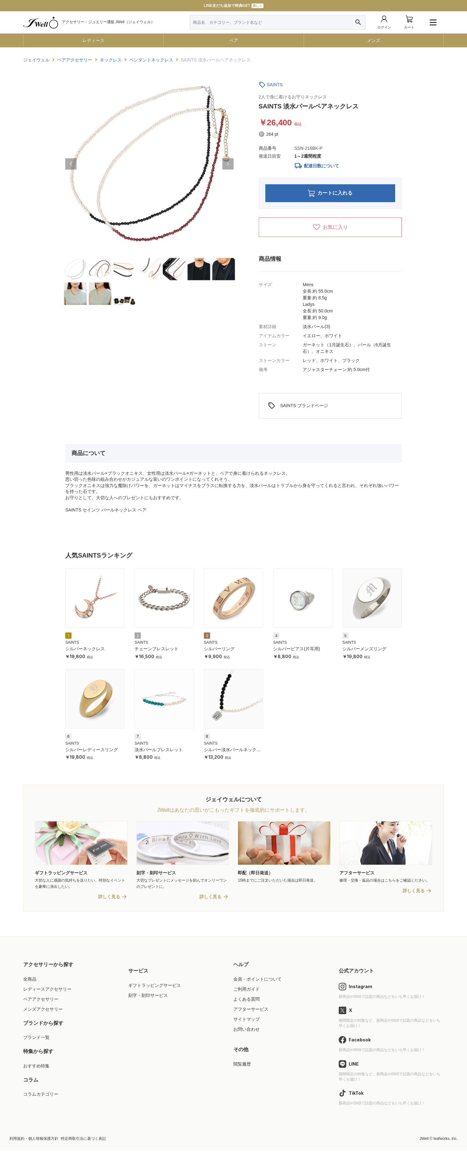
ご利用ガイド (246, 991)
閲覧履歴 (242, 1066)
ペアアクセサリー (40, 1001)
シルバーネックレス (85, 650)
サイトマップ (246, 1021)
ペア (233, 40)
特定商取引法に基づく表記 (83, 1141)
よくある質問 (246, 1001)
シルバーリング (219, 650)
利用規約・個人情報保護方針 (33, 1141)
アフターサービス (250, 1011)
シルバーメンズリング (364, 650)
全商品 (29, 981)
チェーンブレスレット (156, 650)
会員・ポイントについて (257, 981)
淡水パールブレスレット (159, 751)
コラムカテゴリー (40, 1096)
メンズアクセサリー (43, 1011)
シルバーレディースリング (91, 751)
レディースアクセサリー (47, 991)
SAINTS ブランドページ (298, 407)
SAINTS (275, 84)
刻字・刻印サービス (148, 997)
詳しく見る (109, 899)
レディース (93, 40)
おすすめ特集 (36, 1068)
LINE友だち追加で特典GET (233, 5)
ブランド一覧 (36, 1040)
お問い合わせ (246, 1031)
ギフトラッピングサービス (154, 987)
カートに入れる (330, 194)
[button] (71, 164)
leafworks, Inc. (445, 1141)
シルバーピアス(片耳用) (296, 650)
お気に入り (330, 229)
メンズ (373, 40)
